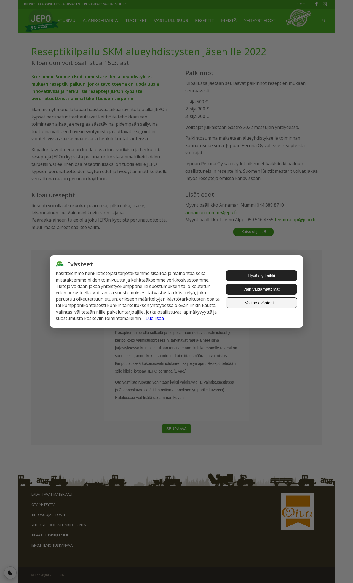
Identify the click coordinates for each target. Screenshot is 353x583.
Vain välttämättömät (261, 289)
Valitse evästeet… (261, 302)
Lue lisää (155, 318)
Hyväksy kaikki (261, 275)
